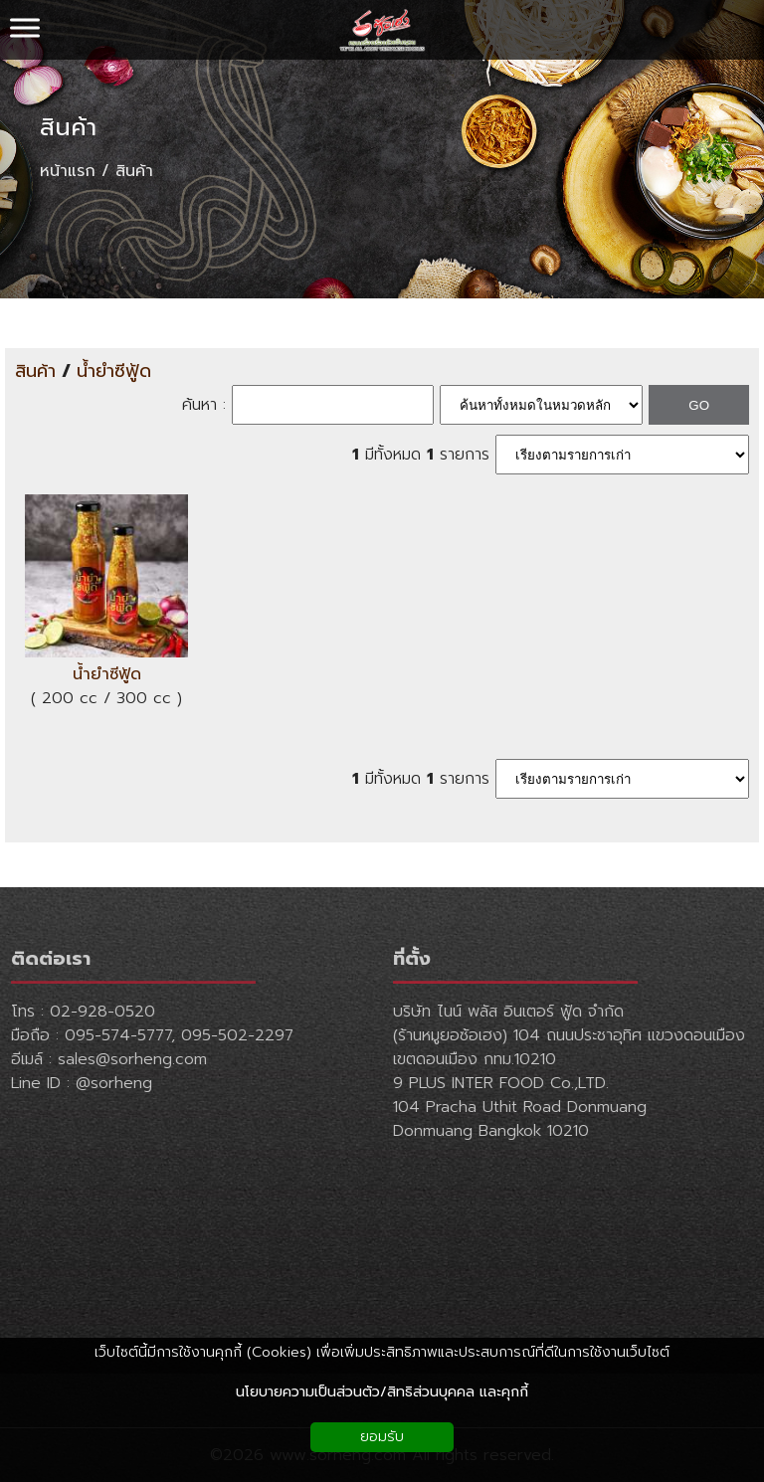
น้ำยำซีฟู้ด (114, 371)
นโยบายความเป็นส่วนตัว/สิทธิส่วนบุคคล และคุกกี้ (382, 1392)
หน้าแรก (68, 171)
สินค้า (68, 127)
